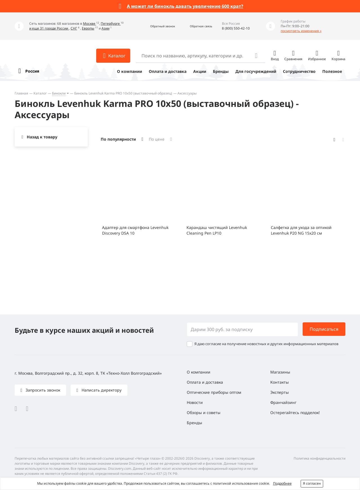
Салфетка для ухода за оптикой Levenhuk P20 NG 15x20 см (301, 230)
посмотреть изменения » (301, 30)
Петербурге (111, 23)
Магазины (280, 372)
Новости (195, 402)
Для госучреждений (255, 71)
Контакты (279, 382)
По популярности (118, 139)
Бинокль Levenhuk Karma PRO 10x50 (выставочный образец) (123, 93)
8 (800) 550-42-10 (236, 28)
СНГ (74, 28)
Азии (105, 28)
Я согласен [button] (312, 483)
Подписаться (324, 329)
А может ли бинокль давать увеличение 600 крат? (185, 6)
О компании (129, 71)
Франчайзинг (283, 402)
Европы (88, 28)
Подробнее (282, 483)
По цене (157, 139)
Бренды (221, 71)
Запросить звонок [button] (42, 390)
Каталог (40, 93)
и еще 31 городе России (49, 28)
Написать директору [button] (101, 390)
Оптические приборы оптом (214, 392)
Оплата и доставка (167, 71)
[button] (156, 26)
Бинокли (59, 93)
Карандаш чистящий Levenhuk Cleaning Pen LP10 (216, 230)
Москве (89, 23)
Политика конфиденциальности (319, 458)
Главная (21, 93)
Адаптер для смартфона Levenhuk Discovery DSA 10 (135, 230)
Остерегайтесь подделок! (295, 412)
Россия (32, 71)
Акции (199, 71)
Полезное (332, 71)
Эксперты (279, 392)
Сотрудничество (299, 71)
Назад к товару (42, 137)
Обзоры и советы (203, 412)
